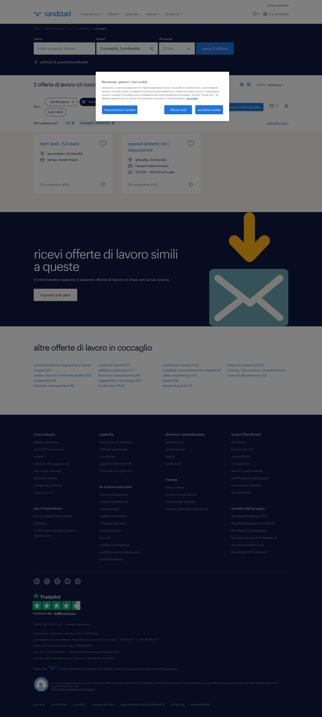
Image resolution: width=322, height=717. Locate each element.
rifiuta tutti (178, 110)
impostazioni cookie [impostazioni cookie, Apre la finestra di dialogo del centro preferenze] (119, 110)
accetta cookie (209, 110)
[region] (162, 96)
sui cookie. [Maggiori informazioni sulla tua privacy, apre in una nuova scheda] (192, 98)
